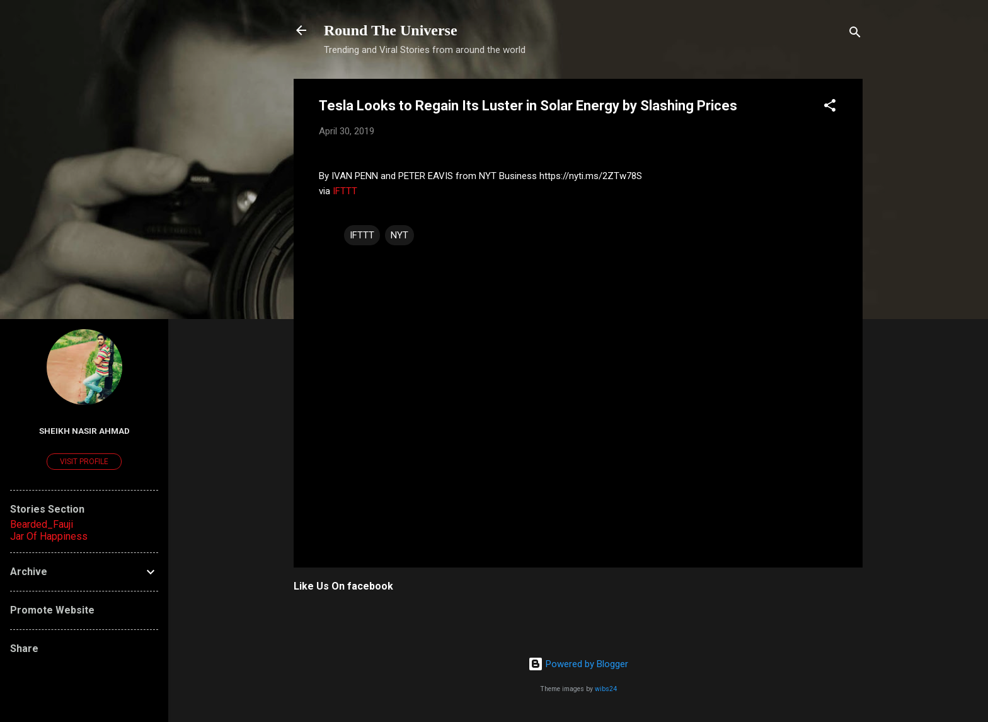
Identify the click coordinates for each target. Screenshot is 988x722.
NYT (399, 235)
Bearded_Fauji (41, 524)
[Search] (855, 34)
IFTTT (345, 191)
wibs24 (606, 689)
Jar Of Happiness (49, 536)
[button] (829, 107)
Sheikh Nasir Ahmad (84, 431)
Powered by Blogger (578, 664)
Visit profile (84, 461)
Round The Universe (390, 30)
